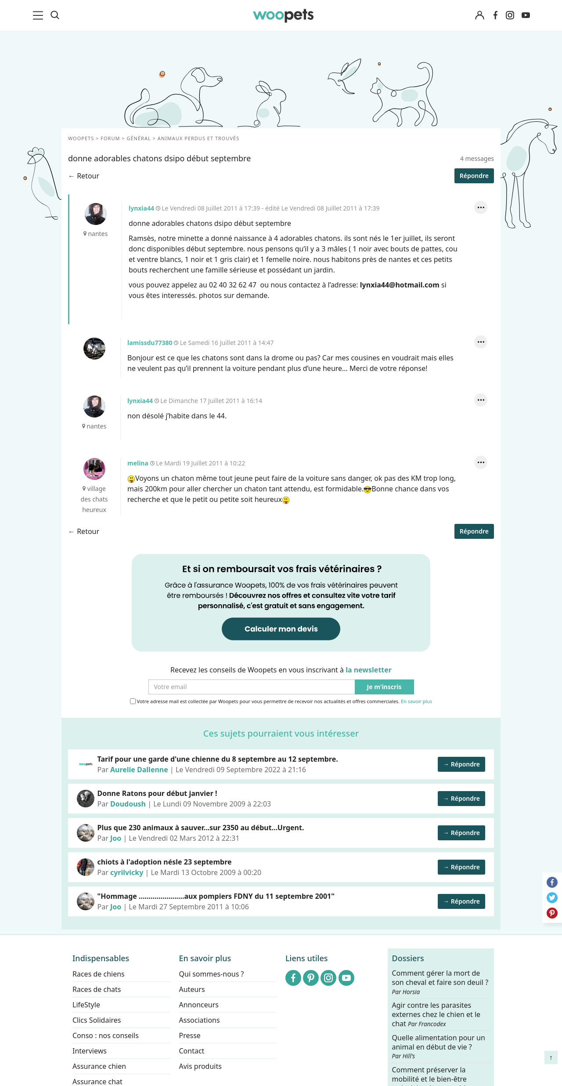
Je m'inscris (384, 687)
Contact (192, 1051)
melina (94, 469)
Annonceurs (199, 1005)
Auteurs (192, 989)
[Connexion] (479, 16)
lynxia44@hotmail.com (400, 285)
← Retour (83, 176)
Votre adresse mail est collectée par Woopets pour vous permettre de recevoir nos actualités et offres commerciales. (281, 701)
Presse (190, 1035)
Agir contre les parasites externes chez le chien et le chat (436, 1014)
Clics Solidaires (96, 1020)
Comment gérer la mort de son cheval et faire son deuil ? (440, 982)
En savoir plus (416, 701)
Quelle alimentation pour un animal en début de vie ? (438, 1046)
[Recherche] (54, 15)
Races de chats (96, 989)
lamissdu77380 (94, 349)
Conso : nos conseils (105, 1035)
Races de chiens (98, 974)
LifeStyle (86, 1005)
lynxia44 (96, 214)
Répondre (474, 175)
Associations (199, 1020)
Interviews (89, 1051)
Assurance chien (99, 1066)
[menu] (39, 15)
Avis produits (200, 1066)
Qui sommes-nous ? (211, 974)
